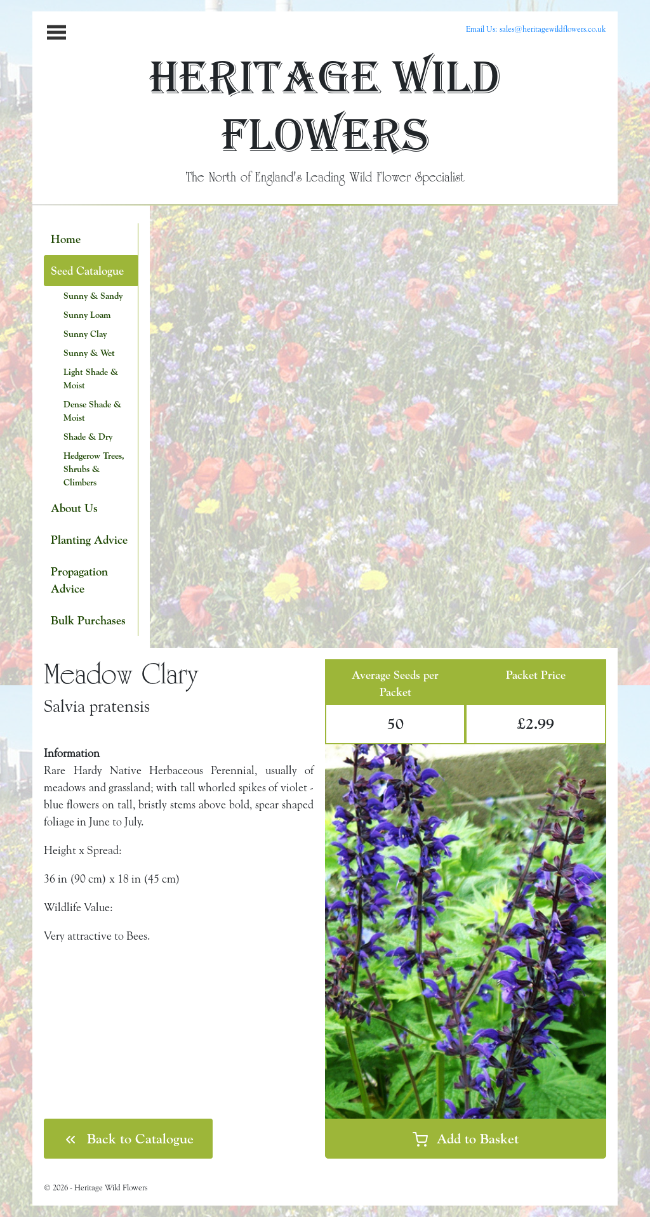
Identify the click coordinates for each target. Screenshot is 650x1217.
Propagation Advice (79, 580)
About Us (74, 508)
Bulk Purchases (88, 620)
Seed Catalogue (87, 270)
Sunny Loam (86, 315)
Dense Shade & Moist (92, 411)
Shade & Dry (87, 436)
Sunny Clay (85, 334)
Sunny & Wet (89, 353)
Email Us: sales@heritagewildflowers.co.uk (536, 28)
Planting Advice (89, 539)
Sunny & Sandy (93, 296)
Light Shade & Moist (90, 378)
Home (66, 239)
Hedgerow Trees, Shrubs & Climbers (93, 469)
